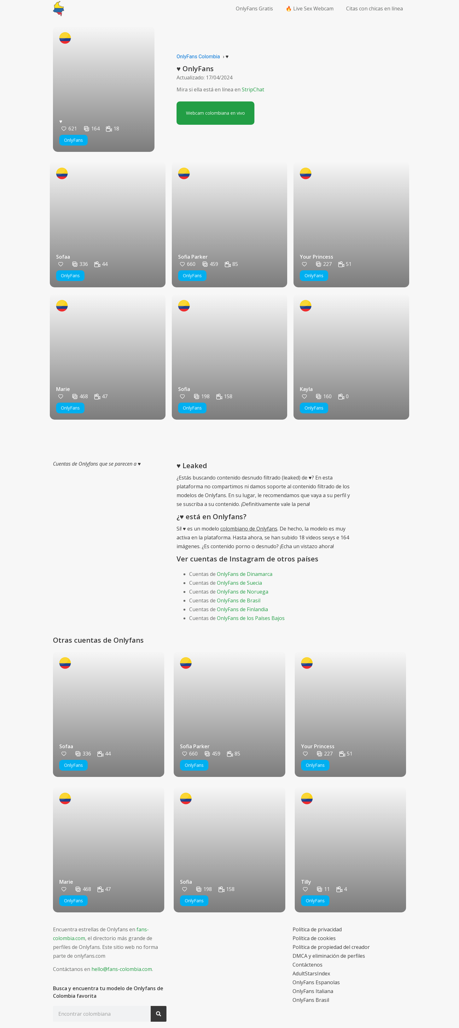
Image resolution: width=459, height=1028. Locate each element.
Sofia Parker (193, 256)
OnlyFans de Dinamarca (244, 574)
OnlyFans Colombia (198, 57)
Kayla (306, 389)
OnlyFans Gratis (254, 8)
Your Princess (316, 256)
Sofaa (63, 256)
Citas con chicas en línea (374, 8)
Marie (63, 389)
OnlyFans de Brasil (238, 600)
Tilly (306, 881)
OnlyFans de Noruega (242, 591)
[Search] (158, 1014)
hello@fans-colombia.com (121, 969)
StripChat (253, 89)
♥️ (60, 121)
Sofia (184, 389)
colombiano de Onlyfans (248, 528)
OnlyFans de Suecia (239, 582)
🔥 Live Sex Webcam (310, 8)
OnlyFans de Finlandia (242, 609)
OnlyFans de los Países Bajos (251, 618)
